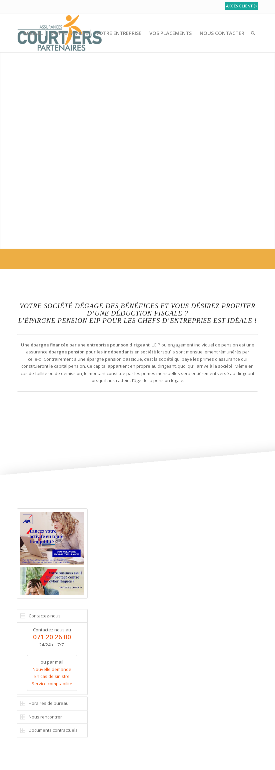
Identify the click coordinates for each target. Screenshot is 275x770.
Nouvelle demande (52, 669)
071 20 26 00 (52, 636)
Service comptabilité (52, 684)
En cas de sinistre (52, 676)
